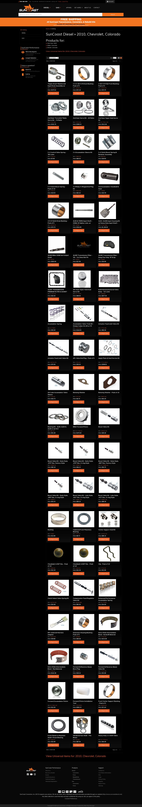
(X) (46, 43)
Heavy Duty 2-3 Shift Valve (108, 735)
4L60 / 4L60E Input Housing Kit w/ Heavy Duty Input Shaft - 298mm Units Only (109, 223)
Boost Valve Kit (103, 427)
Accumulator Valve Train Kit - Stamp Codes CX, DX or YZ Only (83, 326)
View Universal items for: (65, 51)
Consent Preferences (71, 798)
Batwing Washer (79, 392)
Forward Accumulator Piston (58, 701)
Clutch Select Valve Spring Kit (58, 598)
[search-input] (60, 14)
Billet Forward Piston (80, 427)
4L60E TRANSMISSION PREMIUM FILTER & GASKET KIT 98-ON (57, 292)
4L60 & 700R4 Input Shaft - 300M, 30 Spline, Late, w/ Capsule (82, 223)
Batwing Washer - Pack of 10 (108, 392)
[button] (78, 7)
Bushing (50, 530)
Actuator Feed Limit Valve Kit (108, 324)
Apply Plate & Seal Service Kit (109, 358)
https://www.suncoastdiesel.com (112, 794)
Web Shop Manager (89, 805)
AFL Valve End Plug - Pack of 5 (83, 358)
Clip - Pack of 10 (104, 564)
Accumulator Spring (55, 324)
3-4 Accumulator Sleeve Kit (82, 152)
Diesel (73, 770)
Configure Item (53, 93)
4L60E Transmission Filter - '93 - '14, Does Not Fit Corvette (82, 257)
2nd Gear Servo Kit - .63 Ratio (83, 118)
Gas (73, 781)
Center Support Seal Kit (106, 530)
